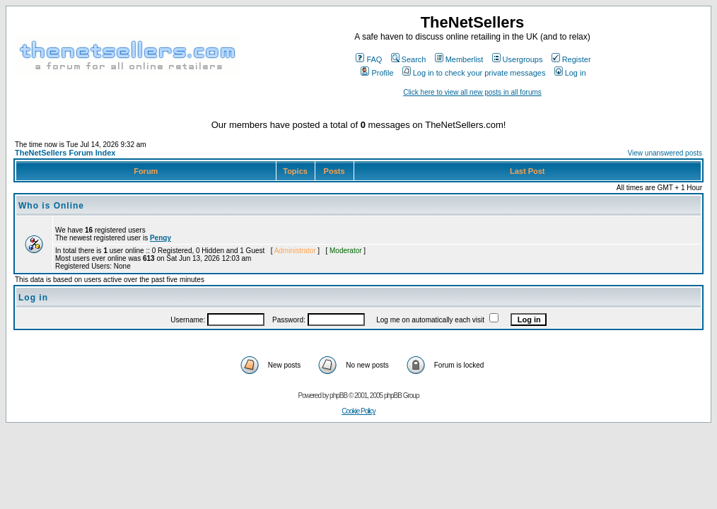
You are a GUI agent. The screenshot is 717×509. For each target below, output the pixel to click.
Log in (570, 73)
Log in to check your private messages (474, 73)
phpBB (338, 395)
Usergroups (517, 59)
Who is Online (51, 206)
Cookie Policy (358, 411)
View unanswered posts (665, 153)
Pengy (160, 238)
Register (571, 59)
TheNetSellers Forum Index (65, 152)
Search (408, 59)
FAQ (369, 59)
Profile (377, 73)
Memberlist (459, 59)
